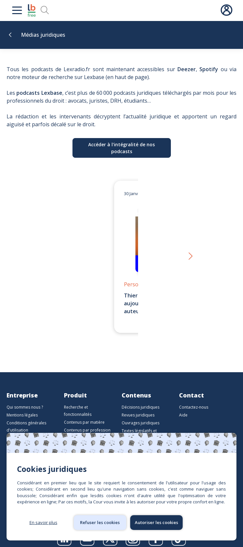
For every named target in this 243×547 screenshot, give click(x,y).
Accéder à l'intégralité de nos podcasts (121, 147)
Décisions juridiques (140, 399)
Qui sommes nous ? (25, 399)
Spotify (208, 69)
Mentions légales (22, 407)
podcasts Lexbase (39, 92)
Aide (183, 407)
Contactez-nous (193, 399)
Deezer (186, 69)
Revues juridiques (138, 407)
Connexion (226, 10)
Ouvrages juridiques (140, 415)
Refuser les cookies (100, 522)
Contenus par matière (84, 414)
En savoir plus (43, 522)
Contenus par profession (87, 422)
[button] (190, 252)
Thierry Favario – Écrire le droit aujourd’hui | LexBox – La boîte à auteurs (116, 303)
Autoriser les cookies (156, 522)
